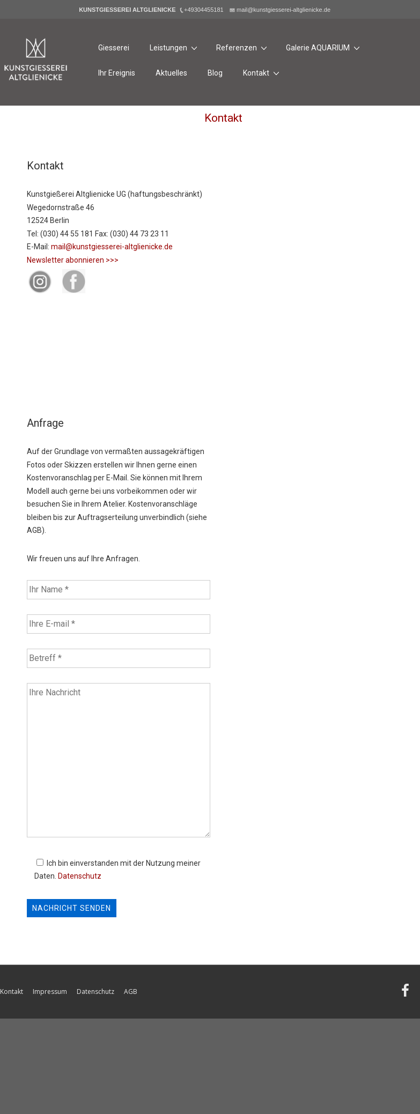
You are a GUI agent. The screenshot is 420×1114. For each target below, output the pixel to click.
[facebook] (406, 994)
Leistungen (175, 47)
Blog (215, 73)
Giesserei (113, 47)
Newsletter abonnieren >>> (73, 260)
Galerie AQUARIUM (324, 47)
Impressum (50, 991)
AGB (130, 991)
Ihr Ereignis (116, 73)
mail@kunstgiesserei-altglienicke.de (112, 246)
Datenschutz (79, 876)
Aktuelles (171, 73)
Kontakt (262, 72)
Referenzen (243, 47)
